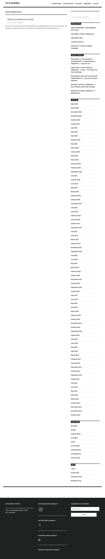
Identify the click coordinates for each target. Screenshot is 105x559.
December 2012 (76, 407)
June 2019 (74, 184)
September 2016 (76, 251)
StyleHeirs (12, 3)
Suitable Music (68, 3)
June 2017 (74, 235)
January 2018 (75, 219)
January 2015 (75, 319)
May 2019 (74, 188)
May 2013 (74, 391)
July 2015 (74, 295)
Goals (73, 442)
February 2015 (76, 315)
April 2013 (74, 395)
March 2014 (75, 355)
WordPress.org (76, 481)
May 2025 (74, 132)
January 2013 (75, 403)
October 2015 (75, 283)
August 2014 (75, 335)
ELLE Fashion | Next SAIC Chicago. (83, 87)
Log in (73, 469)
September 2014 (76, 331)
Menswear (87, 3)
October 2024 (75, 140)
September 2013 (76, 375)
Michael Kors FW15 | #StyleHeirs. (82, 91)
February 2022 (76, 168)
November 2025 (76, 116)
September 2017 (76, 227)
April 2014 (74, 351)
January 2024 (75, 152)
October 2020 (75, 180)
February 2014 (76, 359)
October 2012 (75, 415)
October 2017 (75, 223)
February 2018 (76, 215)
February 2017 (76, 243)
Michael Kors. (75, 93)
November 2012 (76, 411)
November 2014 (76, 323)
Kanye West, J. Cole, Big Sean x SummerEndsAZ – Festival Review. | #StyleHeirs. (83, 61)
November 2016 (76, 247)
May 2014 (74, 347)
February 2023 (76, 164)
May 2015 (74, 303)
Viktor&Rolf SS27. (77, 38)
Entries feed (75, 473)
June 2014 (74, 343)
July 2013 (74, 383)
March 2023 (75, 160)
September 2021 (76, 172)
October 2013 (75, 371)
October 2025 (75, 120)
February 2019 (76, 195)
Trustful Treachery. (77, 42)
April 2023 (74, 156)
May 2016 (74, 263)
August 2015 (75, 291)
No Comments (19, 22)
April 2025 (74, 136)
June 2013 (74, 387)
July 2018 (74, 207)
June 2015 (74, 299)
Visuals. (96, 3)
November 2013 (76, 367)
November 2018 (76, 203)
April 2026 (74, 104)
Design (73, 430)
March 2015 (75, 311)
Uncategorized (76, 454)
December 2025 (76, 112)
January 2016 (75, 275)
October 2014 (75, 327)
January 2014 (75, 363)
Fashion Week (56, 3)
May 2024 (74, 144)
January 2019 (75, 199)
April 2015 (74, 307)
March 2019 (75, 192)
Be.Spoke (79, 3)
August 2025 (75, 124)
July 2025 (74, 128)
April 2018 (74, 211)
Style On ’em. (86, 63)
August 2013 (75, 379)
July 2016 (74, 255)
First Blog (74, 438)
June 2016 (74, 259)
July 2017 (74, 231)
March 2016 (75, 267)
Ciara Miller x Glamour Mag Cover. (82, 34)
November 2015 (76, 279)
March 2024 (75, 148)
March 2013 (75, 399)
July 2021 (74, 176)
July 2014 (74, 339)
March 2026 (75, 108)
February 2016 (76, 271)
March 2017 (75, 239)
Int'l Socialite (75, 446)
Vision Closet (75, 458)
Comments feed (76, 477)
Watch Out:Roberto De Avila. (20, 19)
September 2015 (76, 287)
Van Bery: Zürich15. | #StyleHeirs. (82, 84)
